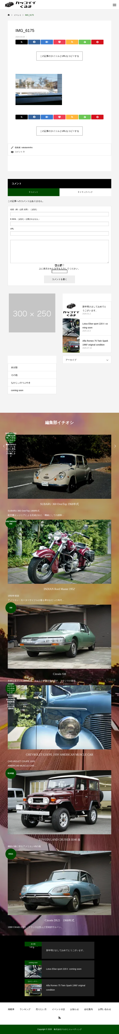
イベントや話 (58, 1009)
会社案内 (88, 1009)
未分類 (14, 367)
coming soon (17, 390)
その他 (14, 375)
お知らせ (74, 1009)
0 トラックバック (85, 192)
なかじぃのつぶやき (21, 382)
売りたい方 (41, 1009)
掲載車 (11, 1009)
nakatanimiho (27, 147)
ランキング (25, 1009)
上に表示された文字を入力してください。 (59, 268)
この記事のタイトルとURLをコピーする (59, 56)
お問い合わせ (104, 1009)
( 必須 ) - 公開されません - (25, 219)
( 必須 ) (23, 209)
